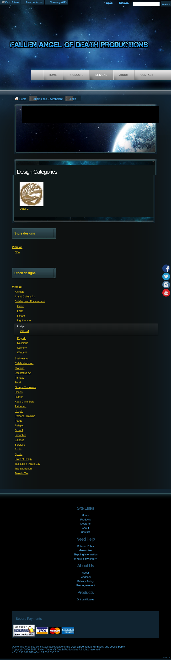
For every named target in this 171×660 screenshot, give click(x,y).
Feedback (85, 577)
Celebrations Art (24, 363)
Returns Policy (85, 546)
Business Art (22, 358)
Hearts (18, 392)
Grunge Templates (25, 387)
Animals (19, 291)
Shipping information (85, 554)
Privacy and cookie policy (110, 646)
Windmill (22, 352)
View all (17, 247)
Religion (19, 425)
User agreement (80, 646)
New (17, 252)
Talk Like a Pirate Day (27, 463)
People (19, 411)
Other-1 (24, 208)
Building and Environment (47, 98)
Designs (101, 74)
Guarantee (85, 550)
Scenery (22, 347)
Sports (18, 454)
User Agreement (85, 585)
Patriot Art (20, 406)
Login (109, 2)
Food (18, 382)
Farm (20, 310)
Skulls (18, 449)
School (19, 430)
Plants (18, 420)
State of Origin (23, 459)
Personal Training (25, 415)
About (123, 74)
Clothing (19, 368)
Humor (19, 396)
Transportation (23, 468)
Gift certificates (85, 599)
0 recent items (34, 2)
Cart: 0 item (12, 2)
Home (53, 74)
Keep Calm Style (24, 401)
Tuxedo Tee (21, 473)
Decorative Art (23, 372)
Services (20, 444)
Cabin (20, 306)
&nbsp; (31, 194)
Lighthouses (24, 320)
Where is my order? (85, 558)
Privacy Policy (85, 581)
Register (124, 2)
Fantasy (19, 377)
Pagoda (21, 338)
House (21, 315)
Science (19, 439)
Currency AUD (58, 2)
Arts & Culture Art (25, 296)
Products (76, 74)
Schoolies (20, 435)
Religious (22, 342)
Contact (146, 74)
